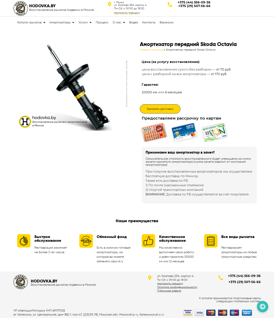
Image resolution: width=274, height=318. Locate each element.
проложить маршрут (127, 12)
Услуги (85, 22)
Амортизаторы (61, 22)
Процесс (102, 22)
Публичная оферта (169, 290)
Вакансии (167, 22)
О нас (119, 22)
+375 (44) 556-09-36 (194, 2)
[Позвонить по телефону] (262, 306)
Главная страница (151, 49)
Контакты (148, 22)
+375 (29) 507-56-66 (194, 6)
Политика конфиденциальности (177, 287)
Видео (133, 22)
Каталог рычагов (31, 22)
